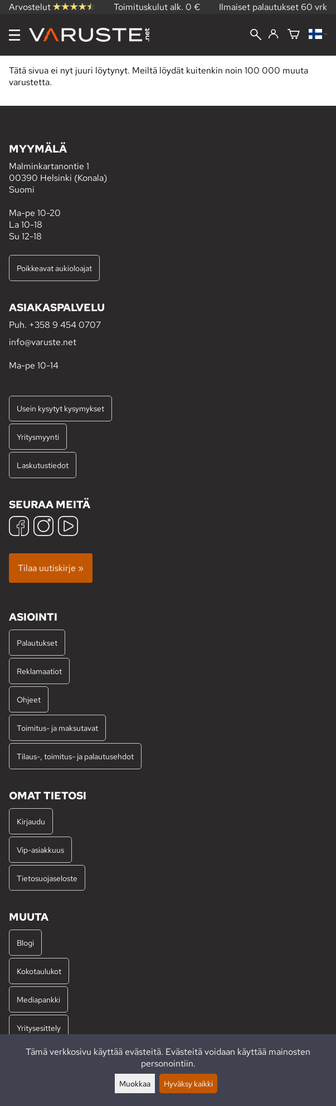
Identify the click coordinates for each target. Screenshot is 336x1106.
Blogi (25, 942)
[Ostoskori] (294, 35)
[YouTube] (68, 527)
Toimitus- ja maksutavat (57, 727)
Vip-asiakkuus (40, 849)
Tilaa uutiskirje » (51, 568)
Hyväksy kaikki (188, 1083)
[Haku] (255, 35)
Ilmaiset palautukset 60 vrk (273, 7)
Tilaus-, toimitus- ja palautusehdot (75, 756)
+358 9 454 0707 (65, 325)
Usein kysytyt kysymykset (60, 408)
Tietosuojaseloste (47, 878)
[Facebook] (19, 527)
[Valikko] (14, 35)
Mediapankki (38, 999)
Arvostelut (52, 7)
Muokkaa (134, 1083)
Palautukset (37, 642)
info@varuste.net (42, 342)
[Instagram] (43, 527)
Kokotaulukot (39, 971)
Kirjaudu (31, 821)
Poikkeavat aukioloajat (54, 268)
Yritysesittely (39, 1028)
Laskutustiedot (43, 465)
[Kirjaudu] (273, 34)
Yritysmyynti (38, 436)
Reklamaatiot (39, 671)
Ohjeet (29, 699)
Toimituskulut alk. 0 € (157, 7)
